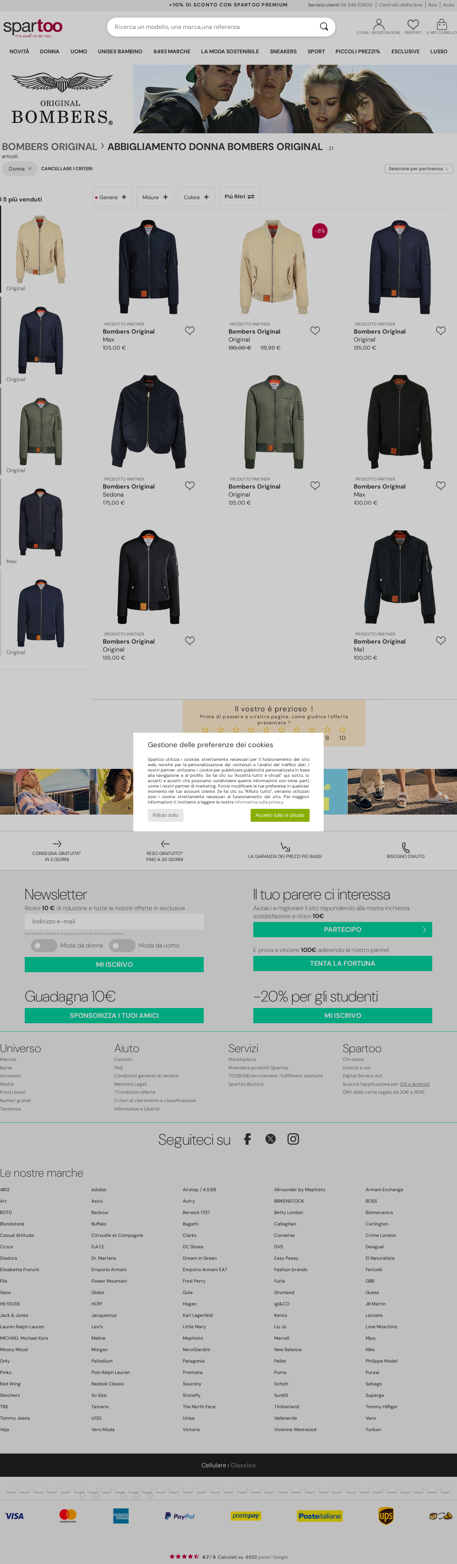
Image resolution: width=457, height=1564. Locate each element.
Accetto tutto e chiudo (280, 815)
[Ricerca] (324, 27)
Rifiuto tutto (165, 815)
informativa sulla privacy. (259, 802)
